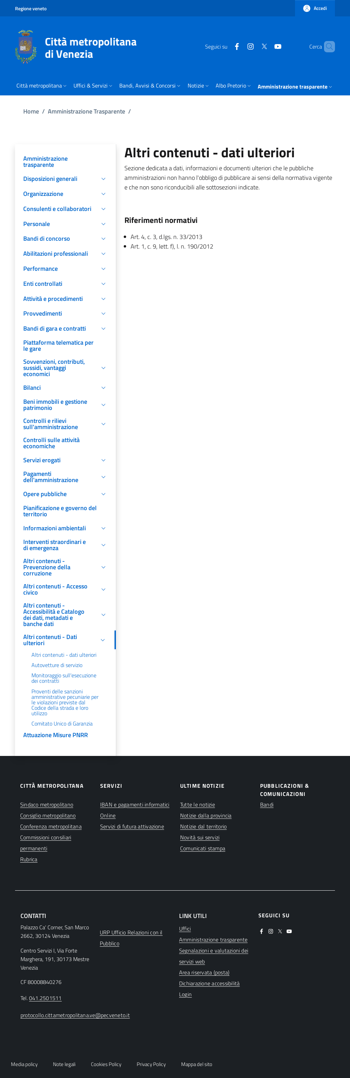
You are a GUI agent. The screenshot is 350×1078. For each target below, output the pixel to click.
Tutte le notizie (197, 804)
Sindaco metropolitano (46, 804)
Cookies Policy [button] (106, 1064)
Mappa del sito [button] (196, 1064)
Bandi (266, 804)
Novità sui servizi (199, 837)
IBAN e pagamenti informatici (135, 804)
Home (31, 111)
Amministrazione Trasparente (86, 111)
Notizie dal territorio (203, 826)
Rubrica (29, 859)
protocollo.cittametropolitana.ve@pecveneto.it (75, 1015)
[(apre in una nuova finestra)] (225, 46)
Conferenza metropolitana (51, 826)
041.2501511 (45, 998)
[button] (315, 8)
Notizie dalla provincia (206, 815)
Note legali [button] (64, 1064)
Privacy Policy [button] (151, 1064)
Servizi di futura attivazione (132, 826)
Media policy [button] (24, 1064)
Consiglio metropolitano (48, 815)
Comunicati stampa (202, 848)
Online (108, 815)
